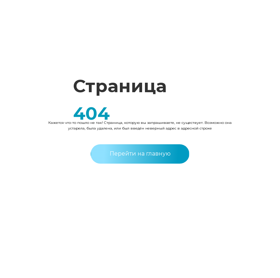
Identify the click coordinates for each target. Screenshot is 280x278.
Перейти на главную (140, 153)
